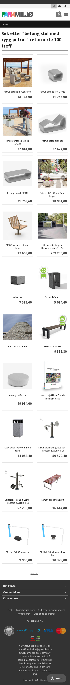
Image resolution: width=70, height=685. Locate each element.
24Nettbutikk (41, 680)
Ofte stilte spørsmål (44, 613)
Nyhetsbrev (24, 613)
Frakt (10, 610)
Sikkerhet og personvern (51, 610)
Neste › (34, 573)
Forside (5, 24)
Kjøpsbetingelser (25, 610)
